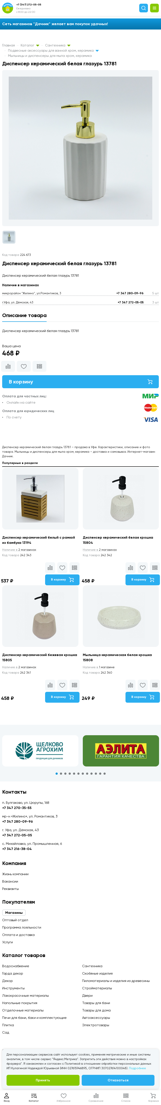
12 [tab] (104, 774)
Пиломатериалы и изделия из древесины (116, 981)
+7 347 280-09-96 (130, 293)
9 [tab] (91, 774)
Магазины (14, 913)
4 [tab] (70, 774)
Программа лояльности (21, 927)
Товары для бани (96, 1003)
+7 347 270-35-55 (17, 808)
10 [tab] (96, 774)
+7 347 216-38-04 (17, 849)
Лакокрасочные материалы (25, 995)
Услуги (7, 942)
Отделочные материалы (23, 1010)
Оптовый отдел (15, 920)
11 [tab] (100, 774)
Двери (87, 995)
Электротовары (95, 1025)
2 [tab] (61, 774)
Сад (5, 1032)
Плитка (8, 1025)
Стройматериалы (97, 988)
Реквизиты (10, 889)
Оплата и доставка (18, 935)
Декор (7, 981)
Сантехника (57, 45)
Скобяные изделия (97, 973)
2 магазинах (19, 549)
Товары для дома (96, 1010)
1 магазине (99, 667)
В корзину (80, 381)
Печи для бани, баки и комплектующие (34, 1018)
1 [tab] (57, 774)
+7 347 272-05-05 (131, 302)
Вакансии (10, 881)
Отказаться (118, 1080)
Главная (8, 45)
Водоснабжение (15, 966)
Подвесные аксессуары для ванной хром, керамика (53, 50)
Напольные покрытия (19, 1003)
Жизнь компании (15, 874)
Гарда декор (12, 973)
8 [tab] (87, 774)
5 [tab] (74, 774)
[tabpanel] (40, 751)
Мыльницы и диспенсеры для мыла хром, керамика (50, 56)
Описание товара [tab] (24, 315)
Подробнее (137, 1068)
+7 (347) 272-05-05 (28, 4)
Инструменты (13, 988)
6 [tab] (78, 774)
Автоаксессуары (96, 1018)
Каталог (30, 45)
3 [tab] (65, 774)
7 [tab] (83, 774)
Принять (43, 1080)
